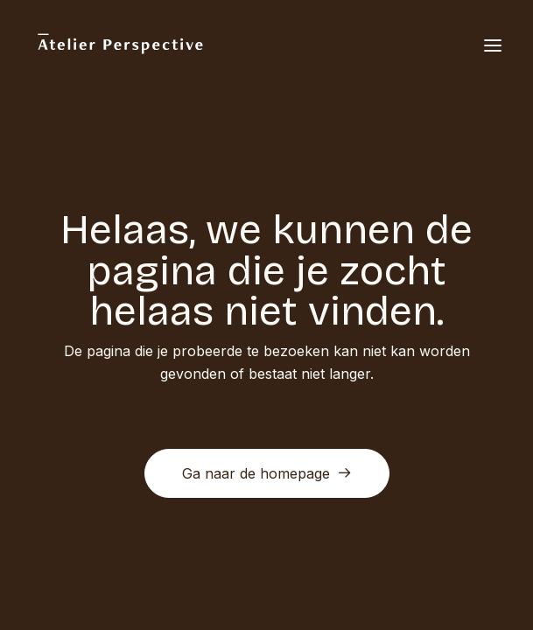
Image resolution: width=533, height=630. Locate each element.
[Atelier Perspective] (119, 45)
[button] (492, 45)
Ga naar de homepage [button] (267, 473)
